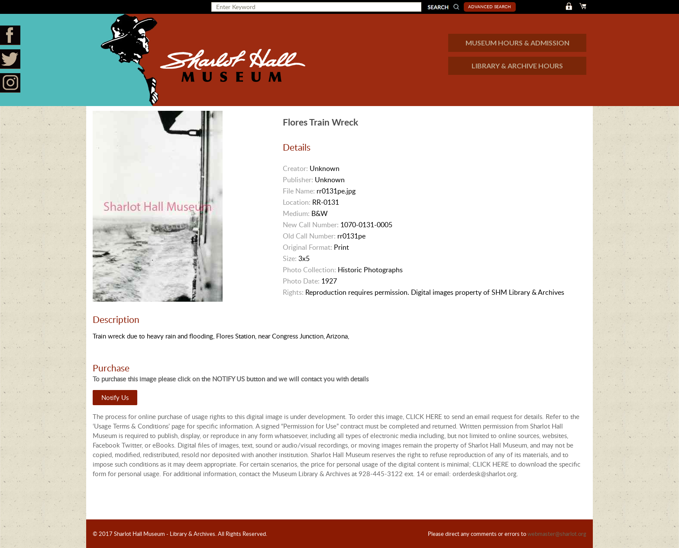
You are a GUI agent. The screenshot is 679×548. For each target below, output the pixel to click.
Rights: (293, 292)
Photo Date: (301, 281)
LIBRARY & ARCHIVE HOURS (517, 65)
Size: (290, 258)
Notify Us (115, 397)
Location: (296, 202)
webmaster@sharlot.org (556, 534)
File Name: (299, 191)
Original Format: (307, 247)
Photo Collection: (309, 269)
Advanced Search (489, 6)
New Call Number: (311, 224)
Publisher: (298, 179)
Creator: (295, 168)
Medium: (296, 213)
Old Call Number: (309, 236)
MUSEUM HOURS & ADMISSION (517, 43)
